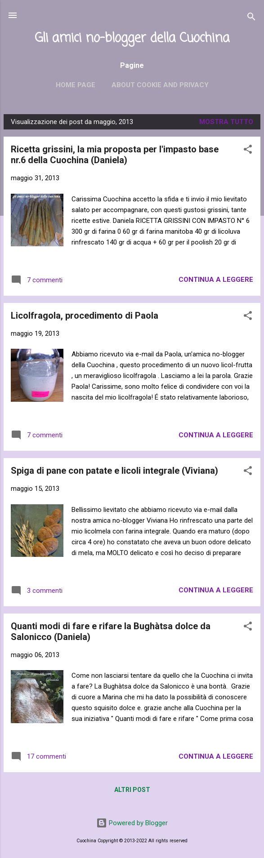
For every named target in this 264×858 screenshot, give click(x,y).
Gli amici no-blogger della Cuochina (132, 38)
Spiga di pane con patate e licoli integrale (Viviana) (114, 470)
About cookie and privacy (160, 85)
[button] (247, 151)
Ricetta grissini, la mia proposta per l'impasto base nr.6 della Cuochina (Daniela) (115, 154)
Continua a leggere (216, 280)
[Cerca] (251, 18)
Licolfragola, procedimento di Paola (84, 315)
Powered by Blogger (132, 823)
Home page (75, 85)
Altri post (132, 789)
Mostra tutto (226, 122)
